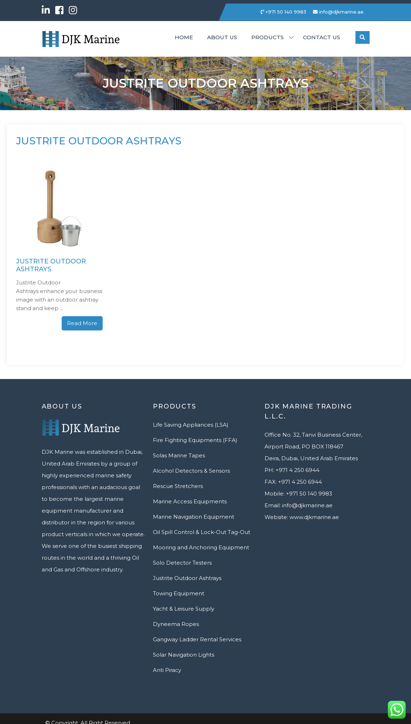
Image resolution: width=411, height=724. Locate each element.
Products (267, 37)
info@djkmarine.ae (338, 12)
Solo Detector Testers (182, 562)
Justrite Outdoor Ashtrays (51, 265)
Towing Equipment (178, 593)
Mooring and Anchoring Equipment (201, 547)
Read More (82, 323)
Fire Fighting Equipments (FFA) (195, 440)
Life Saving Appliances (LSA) (190, 424)
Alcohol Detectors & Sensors (191, 470)
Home (184, 37)
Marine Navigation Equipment (193, 516)
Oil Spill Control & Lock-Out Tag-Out (201, 532)
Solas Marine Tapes (179, 455)
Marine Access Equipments (190, 501)
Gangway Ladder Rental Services (197, 639)
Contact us (321, 37)
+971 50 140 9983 (283, 12)
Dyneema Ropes (176, 624)
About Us (222, 37)
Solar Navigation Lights (183, 654)
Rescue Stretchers (178, 486)
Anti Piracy (167, 670)
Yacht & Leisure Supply (183, 608)
